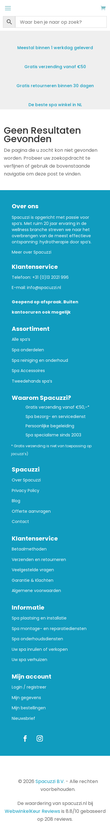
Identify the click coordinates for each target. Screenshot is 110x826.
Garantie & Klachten (32, 580)
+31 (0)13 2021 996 (50, 277)
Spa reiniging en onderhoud (40, 360)
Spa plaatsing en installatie (39, 618)
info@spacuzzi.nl (44, 287)
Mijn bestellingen (29, 708)
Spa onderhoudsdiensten (37, 639)
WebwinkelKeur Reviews (32, 811)
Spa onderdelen (28, 350)
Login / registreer (29, 687)
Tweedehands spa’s (32, 381)
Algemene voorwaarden (36, 590)
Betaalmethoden (29, 549)
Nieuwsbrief (23, 718)
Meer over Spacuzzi (31, 252)
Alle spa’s (21, 339)
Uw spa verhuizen (29, 659)
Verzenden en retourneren (39, 559)
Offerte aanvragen (31, 511)
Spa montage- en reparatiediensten (49, 628)
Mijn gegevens (26, 698)
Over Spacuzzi (26, 480)
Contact (20, 521)
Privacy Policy (25, 490)
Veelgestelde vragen (33, 570)
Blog (16, 501)
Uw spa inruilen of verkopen (40, 649)
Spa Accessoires (28, 371)
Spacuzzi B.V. (50, 781)
